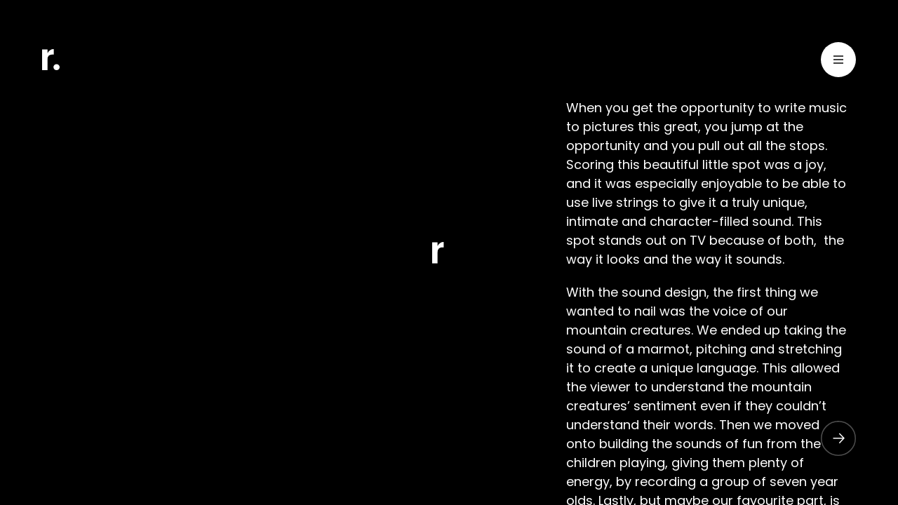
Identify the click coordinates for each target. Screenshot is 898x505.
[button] (831, 438)
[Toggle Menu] (838, 62)
